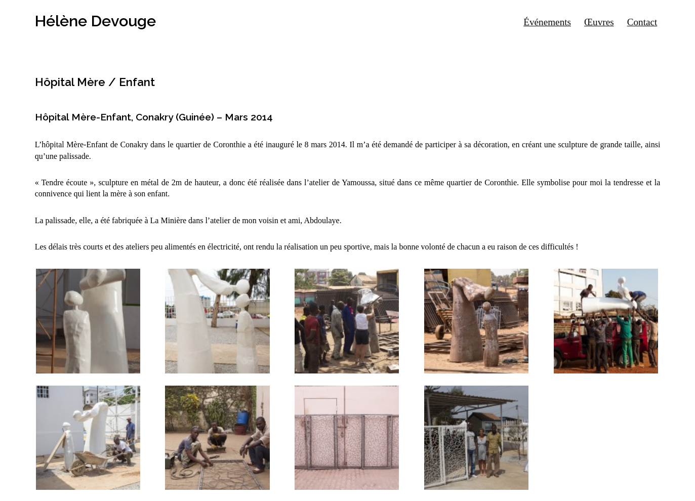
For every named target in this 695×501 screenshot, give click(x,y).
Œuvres (599, 22)
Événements (547, 22)
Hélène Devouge (95, 21)
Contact (642, 22)
